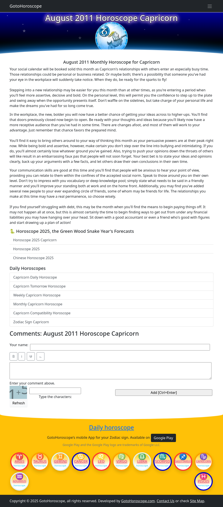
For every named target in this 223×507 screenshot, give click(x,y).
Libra (142, 461)
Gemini (60, 461)
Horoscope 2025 (26, 249)
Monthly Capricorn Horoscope (37, 304)
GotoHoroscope (26, 6)
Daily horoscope (111, 427)
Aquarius (19, 481)
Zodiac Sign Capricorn (31, 322)
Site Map (197, 500)
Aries (19, 461)
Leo (101, 461)
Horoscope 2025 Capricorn (35, 240)
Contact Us (165, 500)
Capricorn (203, 461)
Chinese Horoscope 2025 (33, 257)
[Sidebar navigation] (209, 6)
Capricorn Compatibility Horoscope (42, 313)
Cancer (81, 461)
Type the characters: (55, 396)
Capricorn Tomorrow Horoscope (39, 286)
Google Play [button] (163, 438)
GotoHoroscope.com (138, 500)
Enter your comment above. (32, 383)
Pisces (203, 481)
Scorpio (162, 461)
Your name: (19, 344)
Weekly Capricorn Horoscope (37, 295)
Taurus (40, 461)
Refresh (18, 403)
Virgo (121, 461)
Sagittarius (183, 461)
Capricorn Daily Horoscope (35, 277)
